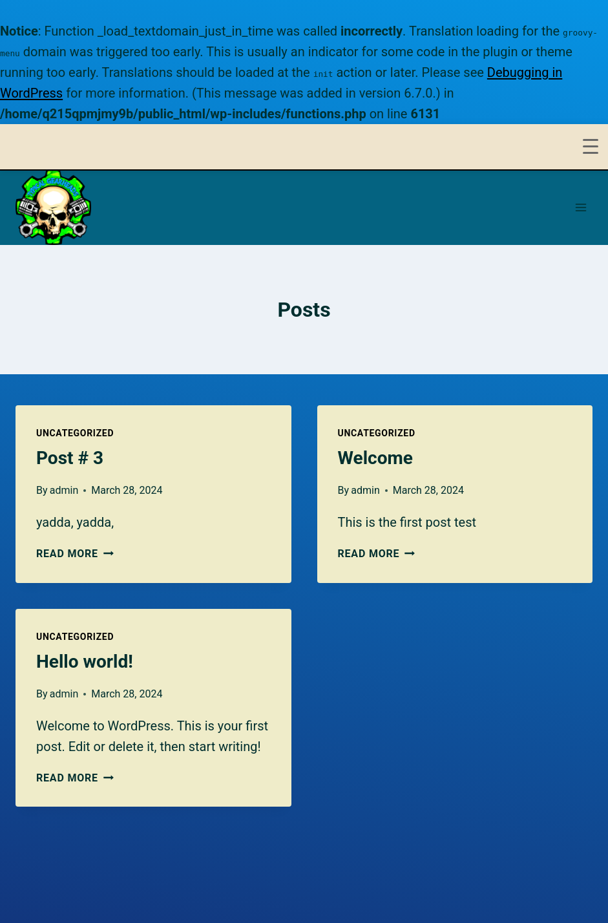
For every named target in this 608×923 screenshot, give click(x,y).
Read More (75, 553)
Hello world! (84, 661)
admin (64, 490)
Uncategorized (75, 433)
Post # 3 (69, 458)
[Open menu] (580, 207)
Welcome (375, 458)
